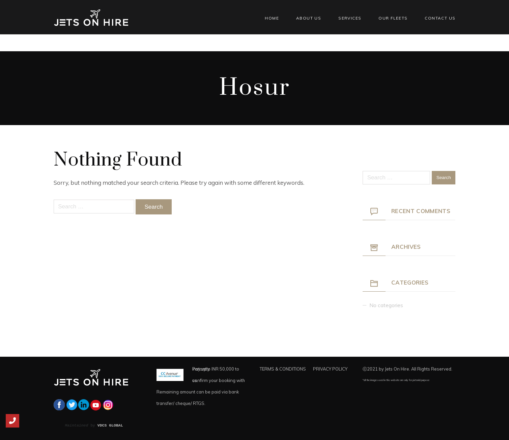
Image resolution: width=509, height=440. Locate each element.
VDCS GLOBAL (110, 425)
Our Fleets (392, 18)
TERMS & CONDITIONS (283, 369)
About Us (308, 18)
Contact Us (440, 18)
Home (272, 18)
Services (349, 18)
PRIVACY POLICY (330, 369)
